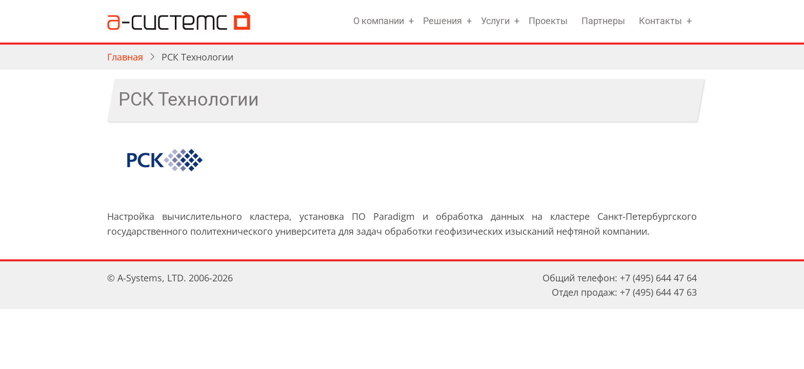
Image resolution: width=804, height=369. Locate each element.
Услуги (495, 20)
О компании (378, 20)
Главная (125, 57)
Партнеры (603, 20)
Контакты (660, 20)
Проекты (548, 20)
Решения (442, 20)
